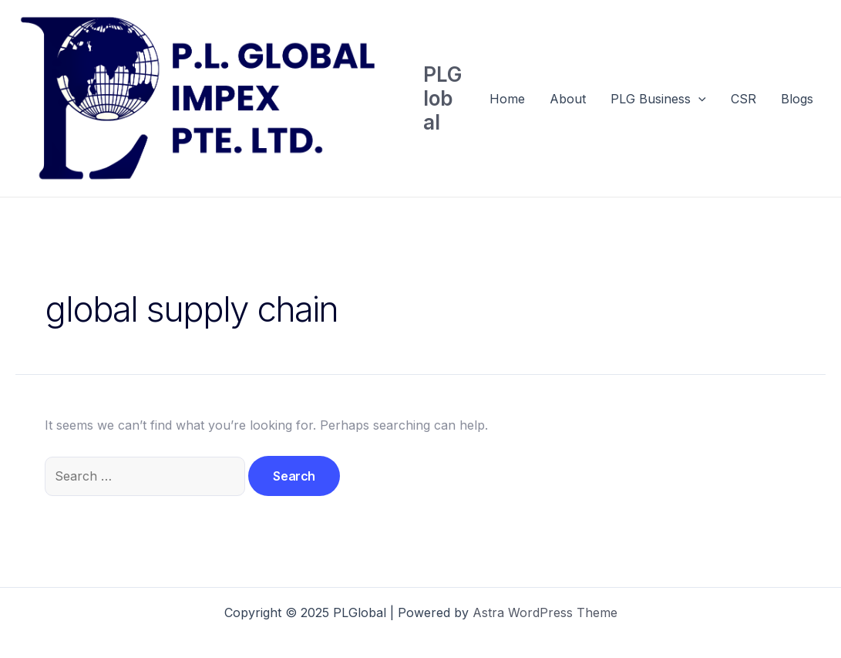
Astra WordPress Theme (545, 612)
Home (507, 98)
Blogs (797, 98)
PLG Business (658, 99)
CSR (743, 98)
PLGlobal (442, 98)
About (568, 98)
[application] (698, 99)
